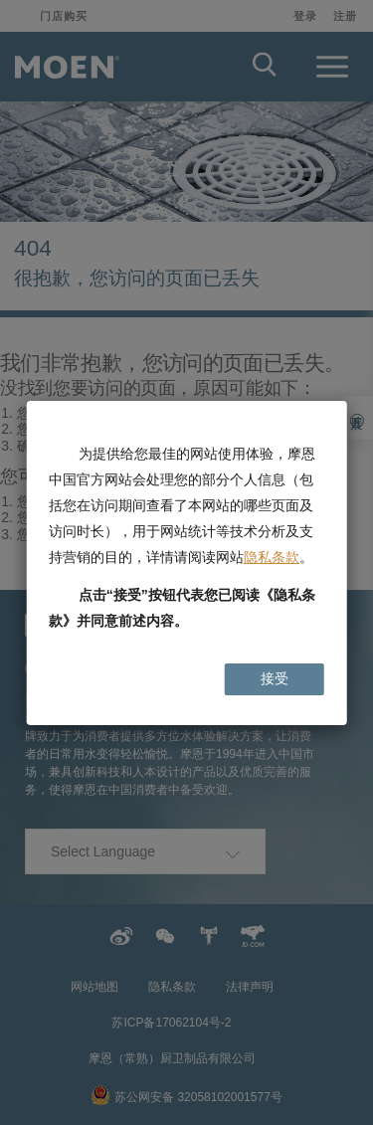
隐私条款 (271, 557)
